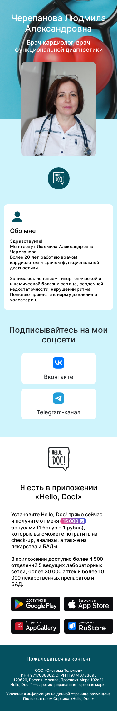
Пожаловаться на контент (59, 658)
